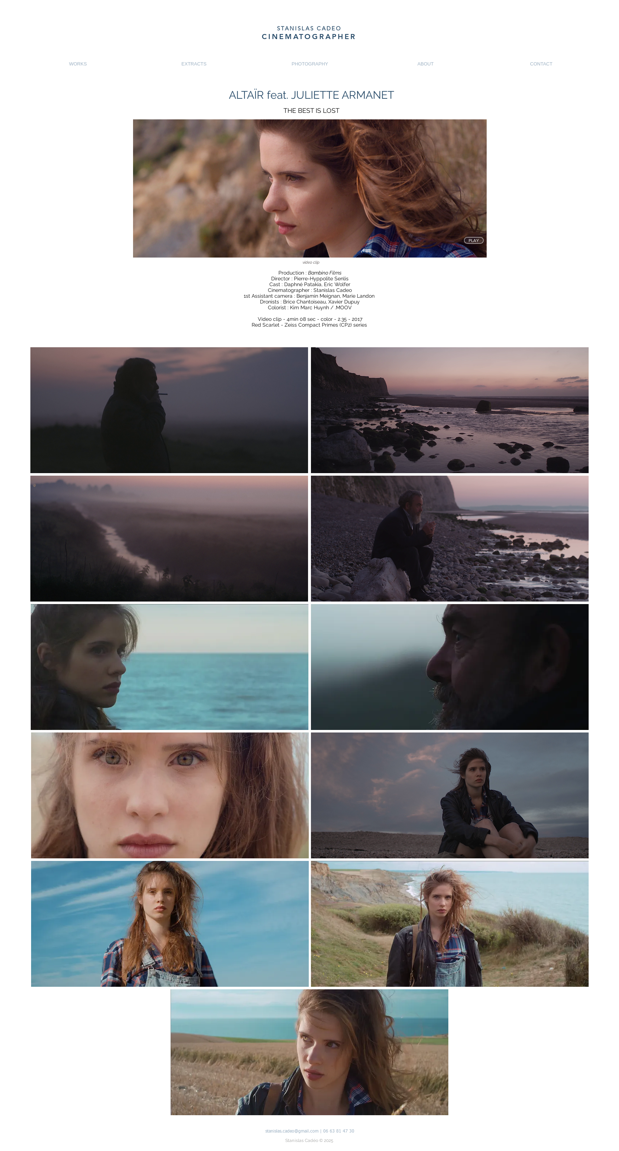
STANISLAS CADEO (309, 28)
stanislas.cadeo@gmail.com (292, 1131)
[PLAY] (474, 240)
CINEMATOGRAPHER (309, 36)
